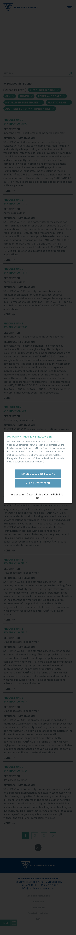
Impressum (17, 494)
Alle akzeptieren (38, 483)
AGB (38, 498)
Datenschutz (34, 494)
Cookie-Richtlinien (54, 494)
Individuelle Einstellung (38, 473)
